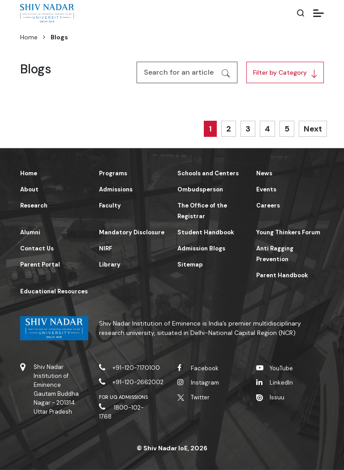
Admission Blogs (201, 248)
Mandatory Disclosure (131, 232)
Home (29, 37)
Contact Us (37, 248)
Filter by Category (280, 72)
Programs (113, 173)
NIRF (105, 248)
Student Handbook (205, 232)
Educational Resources (54, 291)
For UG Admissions (123, 397)
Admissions (116, 189)
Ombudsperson (200, 189)
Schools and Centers (208, 173)
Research (33, 205)
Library (109, 264)
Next (313, 128)
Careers (268, 205)
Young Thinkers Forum (288, 232)
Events (266, 189)
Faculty (110, 205)
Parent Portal (40, 264)
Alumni (30, 232)
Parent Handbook (282, 275)
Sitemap (190, 264)
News (264, 173)
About (29, 189)
